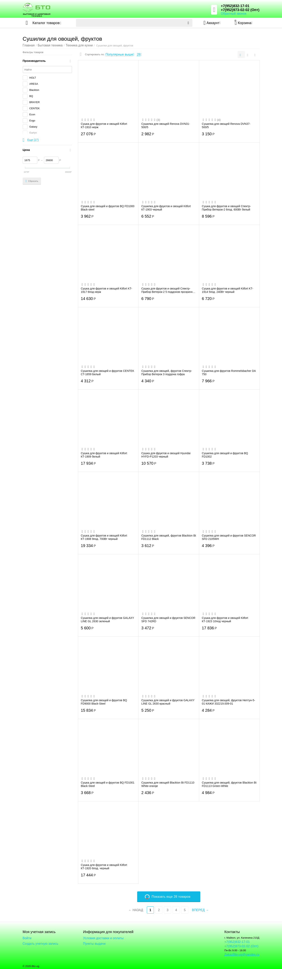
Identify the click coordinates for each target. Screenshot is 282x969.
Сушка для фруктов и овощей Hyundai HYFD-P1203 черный (165, 455)
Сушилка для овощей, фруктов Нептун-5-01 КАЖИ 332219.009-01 (228, 702)
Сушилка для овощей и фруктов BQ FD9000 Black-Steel (104, 702)
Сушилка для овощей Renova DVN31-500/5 (165, 125)
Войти (27, 938)
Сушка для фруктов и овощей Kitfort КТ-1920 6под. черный (104, 866)
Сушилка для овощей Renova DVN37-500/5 (226, 125)
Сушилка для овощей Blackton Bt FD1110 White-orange (167, 784)
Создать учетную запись (40, 943)
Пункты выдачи (94, 943)
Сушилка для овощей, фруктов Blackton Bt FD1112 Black (168, 537)
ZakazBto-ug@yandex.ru (241, 954)
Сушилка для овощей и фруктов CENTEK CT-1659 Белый (107, 372)
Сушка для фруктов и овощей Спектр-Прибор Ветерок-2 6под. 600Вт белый (226, 208)
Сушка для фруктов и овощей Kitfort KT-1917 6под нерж (106, 290)
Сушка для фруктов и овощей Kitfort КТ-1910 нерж (104, 125)
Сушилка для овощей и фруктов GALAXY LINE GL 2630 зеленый (107, 619)
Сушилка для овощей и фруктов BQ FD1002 (225, 455)
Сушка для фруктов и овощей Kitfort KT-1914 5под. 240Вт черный (227, 290)
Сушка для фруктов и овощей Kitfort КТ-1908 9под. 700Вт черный (104, 537)
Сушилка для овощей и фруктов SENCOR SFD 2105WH (229, 537)
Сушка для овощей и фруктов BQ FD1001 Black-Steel (108, 784)
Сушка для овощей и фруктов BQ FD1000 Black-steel (108, 208)
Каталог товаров (46, 22)
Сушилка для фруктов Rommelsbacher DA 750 (229, 372)
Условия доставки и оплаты (103, 938)
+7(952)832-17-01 (235, 6)
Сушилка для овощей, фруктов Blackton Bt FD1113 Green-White (229, 784)
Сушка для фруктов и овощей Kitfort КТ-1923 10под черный (225, 619)
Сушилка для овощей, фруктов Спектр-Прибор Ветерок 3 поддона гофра (166, 372)
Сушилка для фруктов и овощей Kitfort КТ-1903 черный (166, 208)
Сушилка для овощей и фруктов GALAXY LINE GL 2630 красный (168, 702)
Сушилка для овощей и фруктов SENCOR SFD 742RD (168, 619)
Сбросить (32, 181)
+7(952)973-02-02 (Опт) (240, 10)
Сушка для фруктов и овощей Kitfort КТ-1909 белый (104, 455)
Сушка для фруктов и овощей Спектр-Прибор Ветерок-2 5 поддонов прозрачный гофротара (168, 290)
